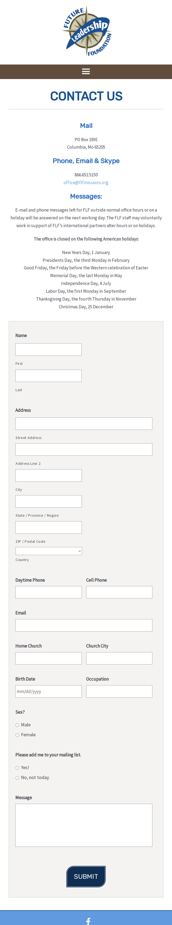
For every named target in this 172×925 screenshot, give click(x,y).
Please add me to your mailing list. (48, 755)
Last (19, 389)
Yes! (25, 767)
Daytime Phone (30, 580)
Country (22, 559)
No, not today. (35, 777)
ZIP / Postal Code (30, 541)
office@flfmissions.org (86, 182)
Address (23, 410)
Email (20, 613)
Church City (97, 646)
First (19, 363)
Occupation (97, 679)
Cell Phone (96, 580)
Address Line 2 (28, 463)
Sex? (20, 712)
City (19, 489)
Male (26, 725)
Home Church (28, 646)
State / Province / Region (37, 515)
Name (21, 335)
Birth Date (25, 679)
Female (28, 734)
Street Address (28, 437)
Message (23, 798)
